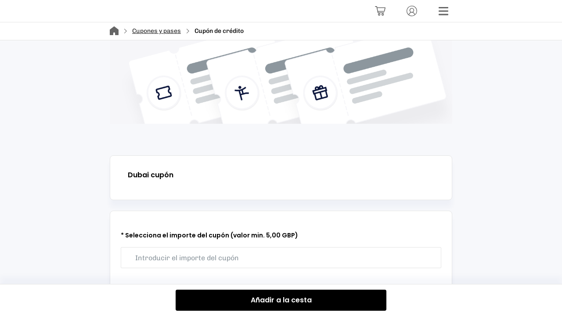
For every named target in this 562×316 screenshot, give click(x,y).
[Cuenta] (412, 11)
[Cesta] (380, 11)
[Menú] (443, 11)
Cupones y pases (156, 31)
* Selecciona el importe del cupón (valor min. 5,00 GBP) (209, 235)
